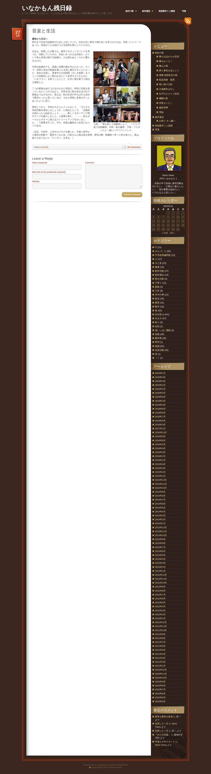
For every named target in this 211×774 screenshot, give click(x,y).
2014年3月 (160, 515)
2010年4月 (160, 701)
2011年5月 (160, 650)
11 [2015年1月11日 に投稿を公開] (183, 217)
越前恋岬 (163, 107)
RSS (187, 22)
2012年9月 (160, 586)
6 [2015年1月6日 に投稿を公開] (158, 217)
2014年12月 (161, 480)
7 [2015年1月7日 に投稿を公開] (163, 217)
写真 (157, 129)
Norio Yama (160, 745)
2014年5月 (160, 507)
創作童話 (159, 117)
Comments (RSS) (114, 767)
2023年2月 (160, 385)
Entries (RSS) (97, 767)
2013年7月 (160, 547)
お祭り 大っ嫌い (167, 121)
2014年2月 (160, 519)
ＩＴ (157, 358)
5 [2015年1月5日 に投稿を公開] (153, 217)
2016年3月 (160, 452)
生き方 (158, 318)
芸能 (157, 334)
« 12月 (165, 233)
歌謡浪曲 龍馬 (167, 79)
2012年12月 (161, 575)
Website (35, 181)
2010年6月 (160, 693)
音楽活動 (44, 147)
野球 (157, 342)
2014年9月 (160, 492)
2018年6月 (160, 420)
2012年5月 (160, 602)
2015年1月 (160, 476)
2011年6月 (160, 646)
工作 (157, 290)
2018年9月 (160, 408)
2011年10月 (161, 630)
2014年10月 (161, 488)
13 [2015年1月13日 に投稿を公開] (158, 221)
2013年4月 (160, 559)
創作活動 (159, 271)
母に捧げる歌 (165, 84)
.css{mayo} (102, 765)
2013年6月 (160, 551)
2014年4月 (160, 511)
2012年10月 (161, 582)
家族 (157, 287)
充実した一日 (161, 723)
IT (156, 247)
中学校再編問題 (163, 255)
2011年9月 (160, 634)
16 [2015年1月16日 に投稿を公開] (173, 221)
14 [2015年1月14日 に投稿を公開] (163, 221)
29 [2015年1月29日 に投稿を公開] (168, 229)
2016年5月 (160, 444)
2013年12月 (161, 527)
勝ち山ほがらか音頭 (169, 56)
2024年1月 (160, 373)
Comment (89, 163)
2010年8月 (160, 685)
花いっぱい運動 (163, 330)
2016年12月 (161, 432)
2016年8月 (160, 440)
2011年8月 (160, 638)
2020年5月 (160, 393)
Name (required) (39, 163)
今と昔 (158, 263)
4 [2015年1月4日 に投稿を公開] (183, 213)
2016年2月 (160, 456)
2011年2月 (160, 662)
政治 (157, 298)
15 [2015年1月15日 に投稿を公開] (168, 221)
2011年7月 (160, 642)
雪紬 (161, 112)
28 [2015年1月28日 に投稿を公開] (163, 229)
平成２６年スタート (165, 741)
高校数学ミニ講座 (164, 125)
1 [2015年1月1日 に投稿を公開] (168, 213)
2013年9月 (160, 539)
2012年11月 (161, 579)
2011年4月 (160, 654)
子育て (158, 283)
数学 (157, 306)
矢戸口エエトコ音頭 (169, 93)
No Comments (134, 147)
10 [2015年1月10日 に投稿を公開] (178, 217)
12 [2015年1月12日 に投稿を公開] (153, 221)
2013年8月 (160, 543)
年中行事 (159, 294)
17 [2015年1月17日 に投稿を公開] (178, 221)
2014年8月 (160, 495)
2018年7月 (160, 416)
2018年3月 (160, 424)
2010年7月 (160, 689)
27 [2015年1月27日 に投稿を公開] (158, 229)
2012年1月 (160, 618)
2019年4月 (160, 401)
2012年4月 (160, 606)
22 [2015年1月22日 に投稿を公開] (168, 225)
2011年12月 (161, 622)
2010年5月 (160, 697)
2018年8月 (160, 412)
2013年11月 (161, 531)
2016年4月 (160, 448)
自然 (157, 326)
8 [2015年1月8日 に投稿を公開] (168, 217)
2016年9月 (160, 436)
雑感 (157, 346)
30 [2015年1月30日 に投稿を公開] (173, 229)
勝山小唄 (163, 66)
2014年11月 (161, 484)
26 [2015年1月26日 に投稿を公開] (153, 229)
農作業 (158, 338)
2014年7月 (160, 499)
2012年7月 (160, 594)
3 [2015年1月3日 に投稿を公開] (178, 213)
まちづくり (160, 251)
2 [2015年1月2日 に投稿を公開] (173, 213)
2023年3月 (160, 381)
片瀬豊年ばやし (167, 89)
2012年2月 (160, 614)
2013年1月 (160, 571)
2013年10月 (161, 535)
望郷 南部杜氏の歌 (168, 75)
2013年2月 (160, 567)
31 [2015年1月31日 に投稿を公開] (178, 229)
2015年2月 (160, 472)
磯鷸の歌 (163, 98)
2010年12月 (161, 669)
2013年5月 (160, 555)
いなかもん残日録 (47, 8)
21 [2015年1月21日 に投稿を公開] (163, 225)
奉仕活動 (159, 279)
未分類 (158, 314)
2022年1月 (160, 389)
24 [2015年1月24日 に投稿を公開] (178, 225)
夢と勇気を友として (169, 70)
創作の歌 (159, 53)
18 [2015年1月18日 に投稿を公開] (183, 221)
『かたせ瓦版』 (163, 734)
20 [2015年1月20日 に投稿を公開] (158, 225)
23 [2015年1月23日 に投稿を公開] (173, 225)
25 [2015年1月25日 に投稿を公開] (183, 225)
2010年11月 (161, 674)
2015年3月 (160, 468)
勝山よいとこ (165, 61)
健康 (157, 267)
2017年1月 (160, 428)
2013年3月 (160, 563)
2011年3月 (160, 658)
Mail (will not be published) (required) (49, 172)
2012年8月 (160, 590)
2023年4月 (160, 377)
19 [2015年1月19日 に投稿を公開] (153, 225)
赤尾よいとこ (165, 103)
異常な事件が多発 (164, 716)
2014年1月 (160, 523)
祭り (157, 322)
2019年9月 (160, 397)
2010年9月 (160, 681)
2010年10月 (161, 677)
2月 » (172, 233)
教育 (157, 302)
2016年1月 (160, 460)
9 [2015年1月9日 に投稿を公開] (173, 217)
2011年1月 (160, 666)
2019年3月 (160, 405)
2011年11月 (161, 626)
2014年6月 (160, 503)
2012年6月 (160, 598)
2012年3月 (160, 610)
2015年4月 (160, 464)
